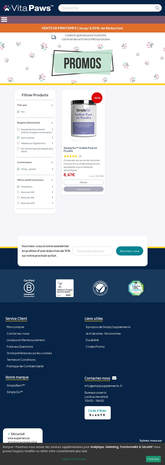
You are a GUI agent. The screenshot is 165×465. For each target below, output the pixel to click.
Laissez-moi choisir (73, 459)
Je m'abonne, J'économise (103, 333)
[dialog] (82, 454)
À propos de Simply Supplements (108, 327)
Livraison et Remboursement (26, 340)
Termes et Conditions (21, 359)
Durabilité (92, 340)
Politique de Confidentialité (25, 366)
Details (83, 182)
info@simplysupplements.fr (103, 385)
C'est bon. (153, 459)
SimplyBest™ (16, 385)
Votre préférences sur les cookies (29, 353)
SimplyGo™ (15, 392)
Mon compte (15, 327)
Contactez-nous (18, 333)
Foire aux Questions (20, 346)
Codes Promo (95, 346)
